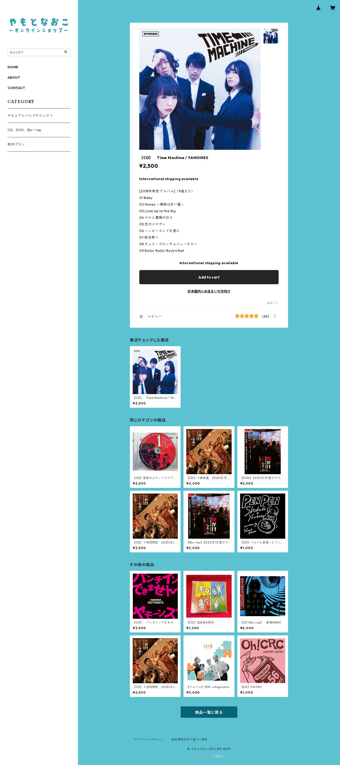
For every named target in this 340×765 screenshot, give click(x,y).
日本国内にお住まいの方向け (208, 291)
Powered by (209, 756)
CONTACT (16, 88)
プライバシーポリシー (149, 739)
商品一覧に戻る (209, 712)
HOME (13, 67)
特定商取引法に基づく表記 (189, 739)
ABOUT (14, 77)
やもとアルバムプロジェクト (30, 115)
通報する (273, 303)
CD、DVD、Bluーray (24, 130)
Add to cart (209, 277)
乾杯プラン (16, 144)
